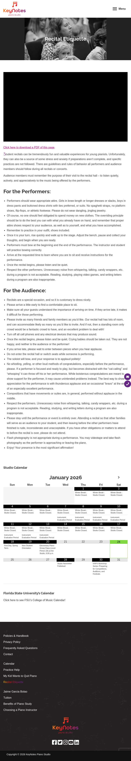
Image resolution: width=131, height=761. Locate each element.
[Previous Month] (12, 477)
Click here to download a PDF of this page (28, 147)
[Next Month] (119, 477)
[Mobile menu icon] (119, 9)
